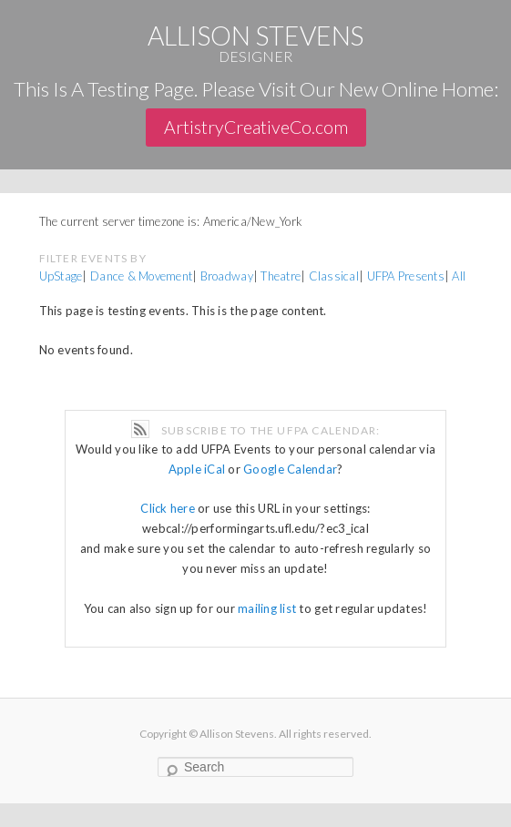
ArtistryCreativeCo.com (256, 127)
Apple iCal (197, 469)
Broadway (226, 276)
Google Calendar (290, 469)
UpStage (61, 276)
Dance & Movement (141, 276)
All (458, 276)
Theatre (281, 276)
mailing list (267, 608)
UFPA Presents (406, 276)
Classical (334, 276)
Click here (167, 508)
